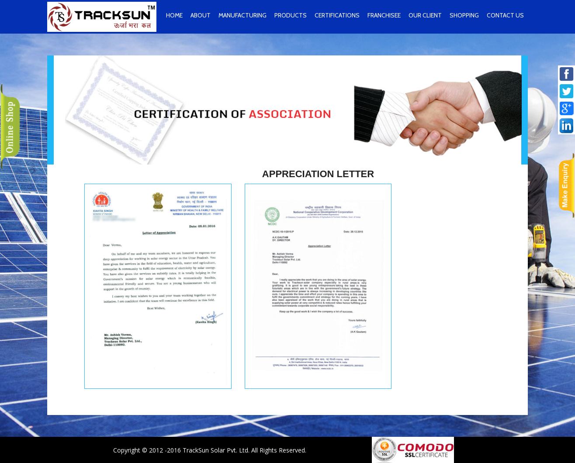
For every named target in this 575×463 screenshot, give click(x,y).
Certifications (337, 15)
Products (290, 15)
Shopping (464, 15)
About (201, 15)
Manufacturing (242, 15)
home (174, 15)
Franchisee (384, 15)
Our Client (425, 15)
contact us (505, 15)
